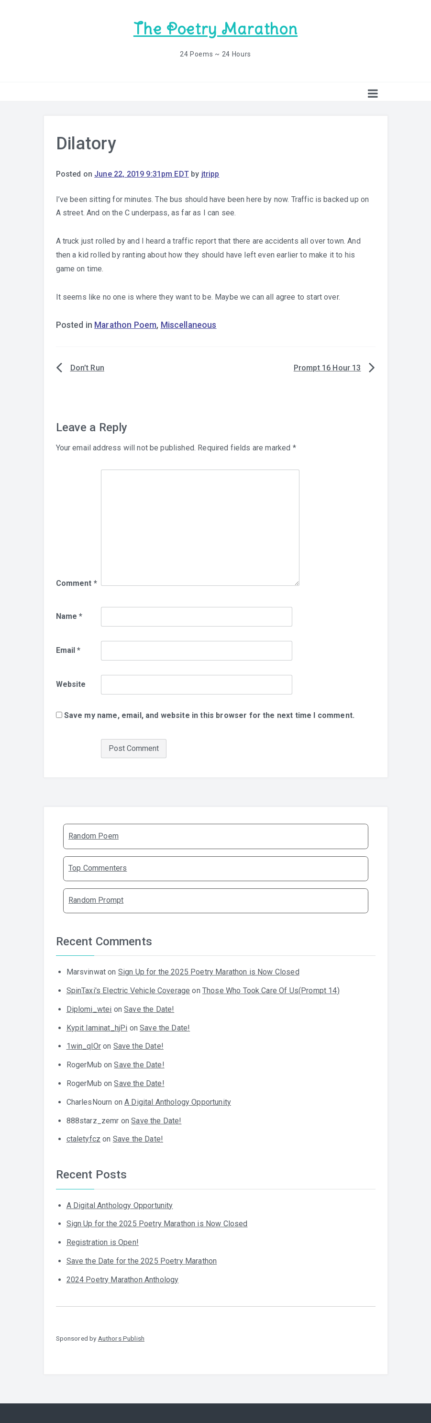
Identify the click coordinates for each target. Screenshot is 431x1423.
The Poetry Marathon (215, 29)
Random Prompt (95, 900)
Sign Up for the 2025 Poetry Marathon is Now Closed (208, 971)
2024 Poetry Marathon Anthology (122, 1279)
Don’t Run (87, 367)
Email (68, 650)
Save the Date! (149, 1009)
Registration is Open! (102, 1242)
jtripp (210, 174)
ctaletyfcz (83, 1138)
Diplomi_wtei (89, 1009)
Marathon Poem (125, 325)
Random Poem (93, 835)
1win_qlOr (83, 1046)
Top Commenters (97, 868)
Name (69, 616)
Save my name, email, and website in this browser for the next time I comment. (209, 715)
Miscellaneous (189, 325)
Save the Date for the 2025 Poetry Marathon (141, 1261)
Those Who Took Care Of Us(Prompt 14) (271, 990)
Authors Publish (121, 1338)
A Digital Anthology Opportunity (177, 1102)
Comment (76, 583)
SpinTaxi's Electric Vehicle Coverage (128, 990)
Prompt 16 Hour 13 (327, 367)
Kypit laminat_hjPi (97, 1027)
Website (71, 684)
